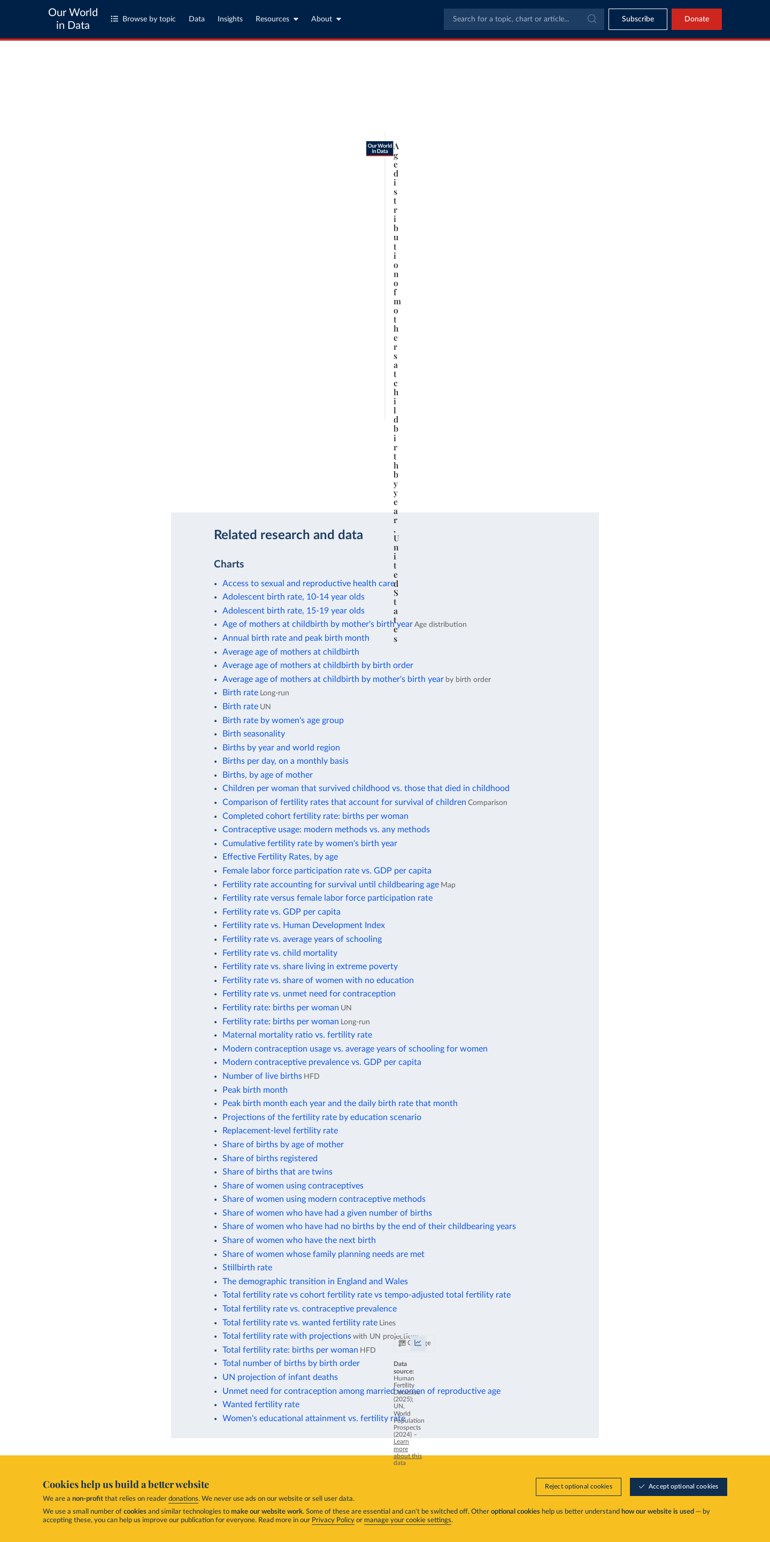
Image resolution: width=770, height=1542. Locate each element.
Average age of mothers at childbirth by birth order (317, 665)
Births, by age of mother (267, 775)
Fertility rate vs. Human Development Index (303, 925)
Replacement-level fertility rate (280, 1130)
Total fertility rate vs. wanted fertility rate (300, 1322)
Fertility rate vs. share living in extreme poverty (310, 966)
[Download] (483, 482)
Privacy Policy (333, 1520)
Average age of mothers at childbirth (290, 652)
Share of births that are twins (277, 1172)
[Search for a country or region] (623, 87)
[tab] (100, 108)
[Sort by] (612, 113)
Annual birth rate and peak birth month (295, 638)
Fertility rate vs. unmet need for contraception (309, 993)
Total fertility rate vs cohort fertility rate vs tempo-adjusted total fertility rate (366, 1295)
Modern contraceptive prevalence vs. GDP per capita (321, 1062)
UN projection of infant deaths (280, 1377)
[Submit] (591, 19)
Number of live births (262, 1076)
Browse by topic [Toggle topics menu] (143, 19)
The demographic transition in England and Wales (315, 1281)
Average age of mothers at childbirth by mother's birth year (333, 679)
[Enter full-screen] (526, 482)
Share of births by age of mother (283, 1144)
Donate (696, 19)
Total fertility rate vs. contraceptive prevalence (309, 1309)
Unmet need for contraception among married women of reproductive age (361, 1391)
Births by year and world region (281, 747)
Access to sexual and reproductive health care (308, 583)
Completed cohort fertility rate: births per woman (315, 816)
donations (183, 1499)
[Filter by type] (623, 139)
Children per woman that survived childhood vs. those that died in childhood (366, 788)
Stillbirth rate (247, 1267)
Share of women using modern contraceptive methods (324, 1199)
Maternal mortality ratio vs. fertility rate (297, 1035)
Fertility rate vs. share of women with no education (318, 980)
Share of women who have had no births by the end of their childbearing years (369, 1226)
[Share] (504, 482)
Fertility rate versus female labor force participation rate (327, 898)
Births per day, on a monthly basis (285, 761)
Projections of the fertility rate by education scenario (321, 1117)
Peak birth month (255, 1090)
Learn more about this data (387, 476)
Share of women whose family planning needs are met (323, 1254)
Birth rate (240, 692)
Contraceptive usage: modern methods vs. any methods (326, 829)
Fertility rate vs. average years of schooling (302, 939)
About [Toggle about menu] (326, 19)
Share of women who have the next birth (299, 1240)
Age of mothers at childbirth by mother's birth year (317, 624)
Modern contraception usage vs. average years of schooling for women (355, 1049)
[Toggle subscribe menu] (638, 19)
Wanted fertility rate (260, 1404)
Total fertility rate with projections (286, 1336)
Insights (230, 19)
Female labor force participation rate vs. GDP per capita (327, 870)
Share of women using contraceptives (293, 1186)
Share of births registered (270, 1158)
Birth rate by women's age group (283, 720)
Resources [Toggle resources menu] (277, 19)
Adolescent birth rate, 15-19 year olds (293, 611)
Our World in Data (73, 19)
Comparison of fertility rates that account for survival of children (344, 802)
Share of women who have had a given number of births (327, 1213)
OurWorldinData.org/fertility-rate (123, 487)
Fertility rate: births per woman (280, 1007)
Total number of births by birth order (291, 1363)
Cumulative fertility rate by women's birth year (309, 843)
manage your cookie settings (407, 1520)
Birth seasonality (253, 734)
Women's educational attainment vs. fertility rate (313, 1418)
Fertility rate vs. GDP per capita (281, 912)
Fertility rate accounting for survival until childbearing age (330, 884)
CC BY (184, 487)
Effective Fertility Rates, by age (280, 857)
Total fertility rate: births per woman (290, 1350)
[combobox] (524, 19)
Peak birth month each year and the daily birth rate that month (340, 1103)
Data (197, 19)
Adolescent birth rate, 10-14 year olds (293, 597)
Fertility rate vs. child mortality (279, 953)
